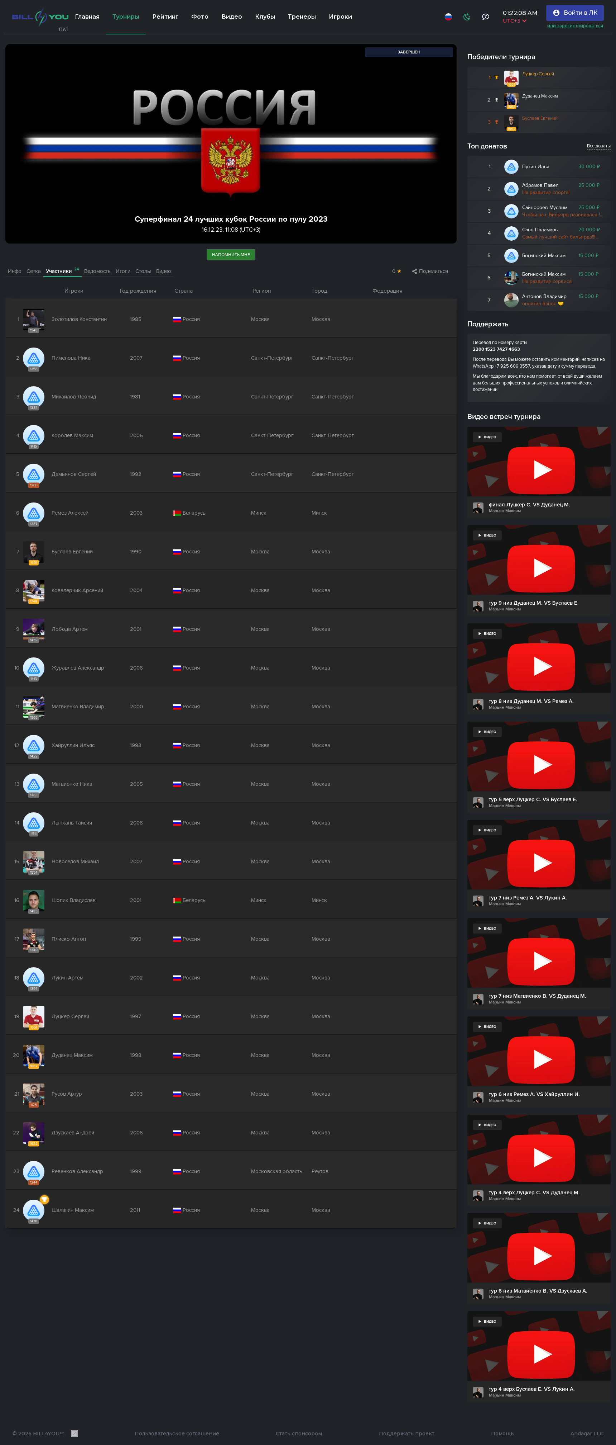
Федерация (387, 290)
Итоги (123, 271)
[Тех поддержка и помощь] (485, 16)
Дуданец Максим (540, 96)
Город (319, 290)
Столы (143, 271)
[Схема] (467, 16)
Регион (261, 290)
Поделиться (430, 271)
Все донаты (599, 146)
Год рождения (138, 290)
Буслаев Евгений (540, 118)
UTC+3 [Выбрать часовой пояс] (514, 21)
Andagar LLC (587, 1433)
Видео (163, 271)
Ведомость (97, 271)
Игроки (73, 290)
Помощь (502, 1433)
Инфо (14, 271)
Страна (183, 290)
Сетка (34, 271)
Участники (62, 270)
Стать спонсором (299, 1433)
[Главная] (40, 17)
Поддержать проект (406, 1433)
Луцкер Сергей (538, 74)
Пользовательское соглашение (177, 1433)
